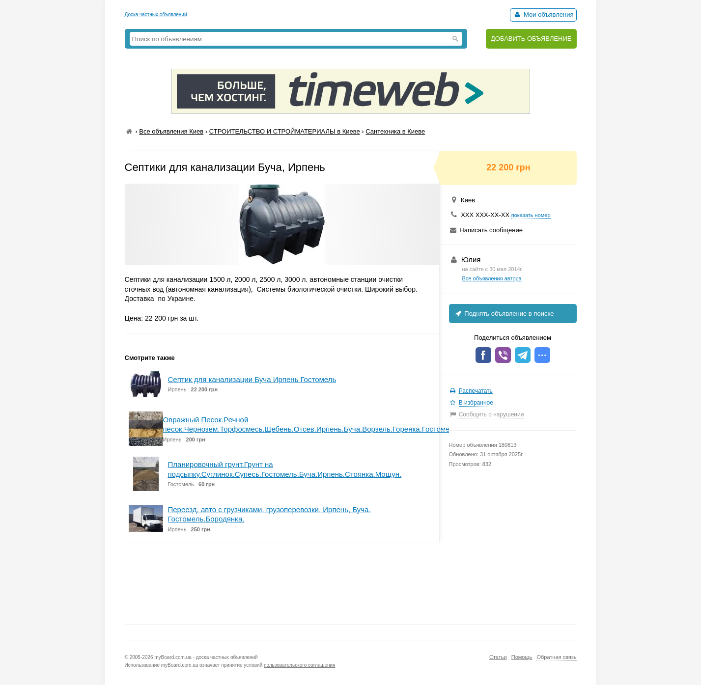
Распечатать (476, 390)
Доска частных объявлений (156, 14)
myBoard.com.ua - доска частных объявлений (205, 657)
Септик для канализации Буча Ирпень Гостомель (252, 379)
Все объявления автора (492, 278)
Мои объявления (543, 14)
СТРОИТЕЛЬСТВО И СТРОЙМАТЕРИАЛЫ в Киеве (284, 131)
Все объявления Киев (171, 131)
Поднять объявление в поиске (504, 313)
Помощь (522, 657)
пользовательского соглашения (300, 665)
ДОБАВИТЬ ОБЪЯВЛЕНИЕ (531, 38)
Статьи (498, 657)
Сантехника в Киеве (395, 131)
